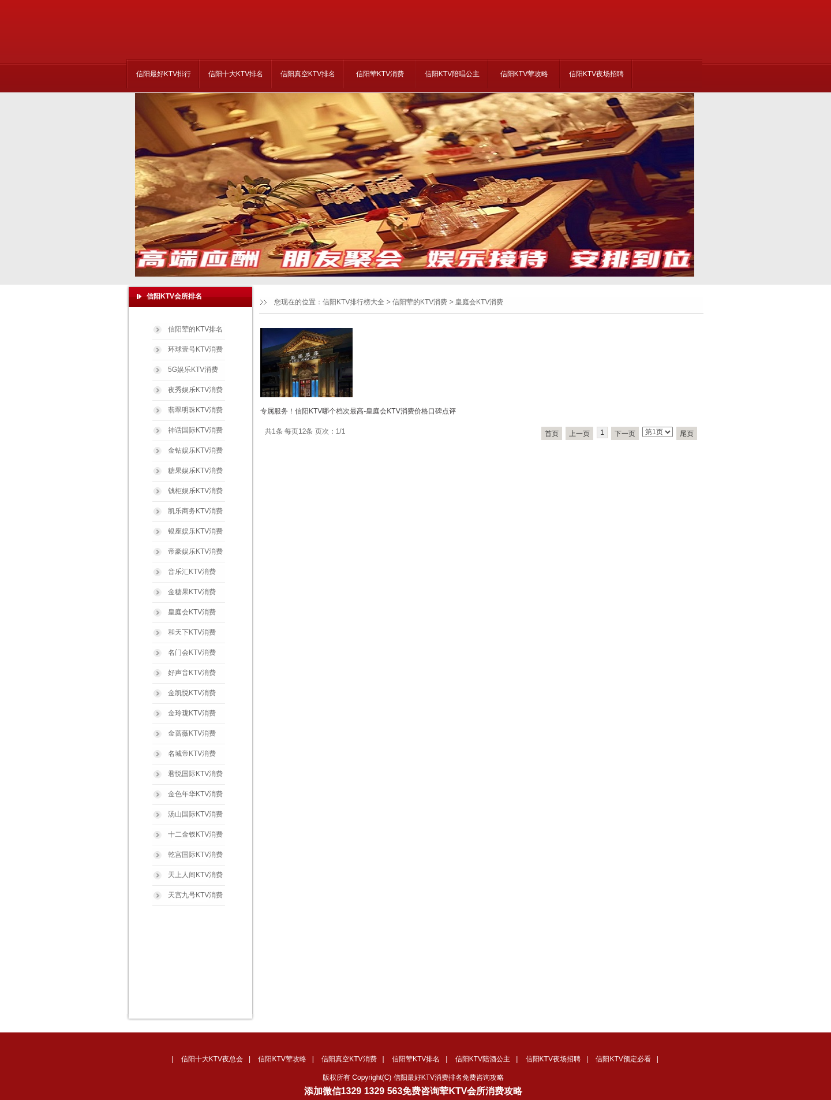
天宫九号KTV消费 (195, 895)
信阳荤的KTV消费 (419, 302)
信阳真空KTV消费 (348, 1059)
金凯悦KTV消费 (192, 693)
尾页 (687, 434)
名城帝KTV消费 (192, 754)
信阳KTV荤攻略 (524, 74)
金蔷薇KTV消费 (192, 733)
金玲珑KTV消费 (192, 713)
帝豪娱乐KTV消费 (195, 551)
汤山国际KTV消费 (195, 814)
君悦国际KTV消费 (195, 774)
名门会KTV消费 (192, 652)
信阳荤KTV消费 (380, 74)
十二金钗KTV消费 (195, 834)
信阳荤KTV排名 (416, 1059)
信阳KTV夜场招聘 (596, 74)
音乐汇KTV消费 (192, 572)
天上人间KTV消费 (195, 875)
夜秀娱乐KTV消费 (195, 390)
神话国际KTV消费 (195, 430)
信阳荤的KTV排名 (195, 329)
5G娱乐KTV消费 (193, 370)
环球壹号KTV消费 (195, 349)
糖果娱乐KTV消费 (195, 471)
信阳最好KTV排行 (163, 74)
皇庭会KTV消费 (479, 302)
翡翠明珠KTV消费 (195, 410)
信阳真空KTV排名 (307, 74)
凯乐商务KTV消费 (195, 511)
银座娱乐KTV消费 (195, 531)
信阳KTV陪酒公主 (482, 1059)
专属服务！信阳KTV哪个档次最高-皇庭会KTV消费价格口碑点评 (358, 411)
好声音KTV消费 (192, 673)
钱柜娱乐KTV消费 (195, 491)
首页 (552, 434)
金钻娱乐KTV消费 (195, 450)
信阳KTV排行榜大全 (353, 302)
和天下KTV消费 (192, 632)
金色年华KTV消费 (195, 794)
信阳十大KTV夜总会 (212, 1059)
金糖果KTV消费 (192, 592)
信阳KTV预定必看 (623, 1059)
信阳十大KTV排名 (235, 74)
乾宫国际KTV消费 (195, 855)
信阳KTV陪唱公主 (452, 74)
